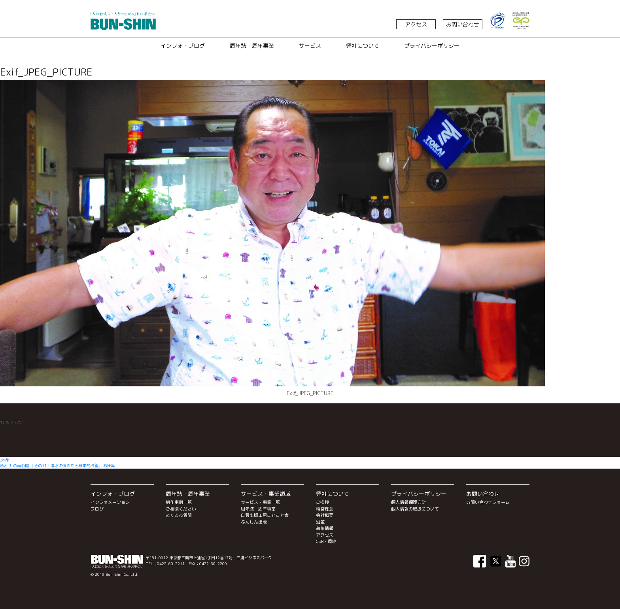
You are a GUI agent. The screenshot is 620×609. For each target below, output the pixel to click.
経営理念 (324, 509)
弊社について (362, 45)
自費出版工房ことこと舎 (265, 515)
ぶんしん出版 (254, 522)
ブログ (97, 509)
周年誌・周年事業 (252, 45)
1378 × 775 (10, 422)
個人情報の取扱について (415, 509)
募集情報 (324, 528)
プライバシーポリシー (431, 45)
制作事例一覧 (179, 502)
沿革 (320, 522)
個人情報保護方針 (408, 502)
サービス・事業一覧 (260, 502)
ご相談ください (181, 509)
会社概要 (324, 515)
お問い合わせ (462, 24)
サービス (310, 45)
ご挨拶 (322, 502)
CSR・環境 (326, 541)
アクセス (416, 24)
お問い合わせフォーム (488, 502)
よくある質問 (179, 515)
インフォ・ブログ (183, 45)
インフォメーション (110, 502)
